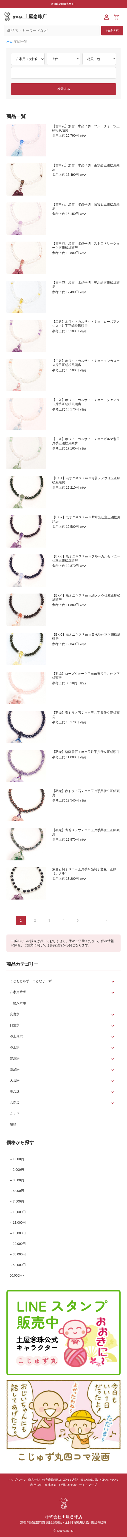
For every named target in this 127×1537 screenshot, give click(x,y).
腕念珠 (15, 1091)
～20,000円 (18, 1244)
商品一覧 (34, 1480)
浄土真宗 (16, 1036)
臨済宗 (15, 1069)
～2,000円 (17, 1169)
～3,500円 (17, 1180)
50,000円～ (18, 1275)
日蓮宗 (15, 1025)
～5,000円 (17, 1191)
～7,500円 (17, 1201)
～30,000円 (18, 1254)
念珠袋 (15, 1102)
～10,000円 (18, 1212)
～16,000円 (18, 1233)
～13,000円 (18, 1222)
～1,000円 (17, 1159)
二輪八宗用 (18, 1003)
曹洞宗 (15, 1058)
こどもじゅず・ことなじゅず (31, 981)
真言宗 (15, 1014)
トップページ (17, 1480)
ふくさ (15, 1113)
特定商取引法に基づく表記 (60, 1480)
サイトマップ (88, 1485)
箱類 (13, 1124)
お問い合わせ (68, 1485)
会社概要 (50, 1485)
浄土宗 (15, 1047)
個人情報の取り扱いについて (99, 1480)
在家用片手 (18, 992)
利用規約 (36, 1485)
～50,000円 (18, 1265)
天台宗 (15, 1080)
